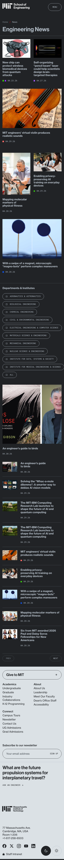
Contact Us (9, 723)
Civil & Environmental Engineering (29, 319)
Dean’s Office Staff (45, 700)
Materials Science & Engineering (28, 335)
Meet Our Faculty (44, 696)
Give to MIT (31, 675)
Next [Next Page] (55, 658)
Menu (55, 7)
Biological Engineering (23, 304)
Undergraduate (11, 688)
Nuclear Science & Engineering (27, 351)
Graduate (8, 692)
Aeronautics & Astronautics (25, 296)
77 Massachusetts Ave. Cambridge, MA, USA (16, 829)
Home (5, 22)
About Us (39, 688)
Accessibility (41, 704)
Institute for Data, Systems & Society (32, 359)
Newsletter (9, 719)
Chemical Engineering (21, 312)
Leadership (40, 692)
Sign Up (54, 753)
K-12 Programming (13, 703)
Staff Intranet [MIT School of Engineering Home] (12, 854)
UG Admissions (11, 727)
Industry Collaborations (11, 698)
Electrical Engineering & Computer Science (34, 327)
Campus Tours (11, 715)
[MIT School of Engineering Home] (16, 6)
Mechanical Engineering (23, 343)
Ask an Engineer (12, 785)
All (11, 374)
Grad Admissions (12, 731)
